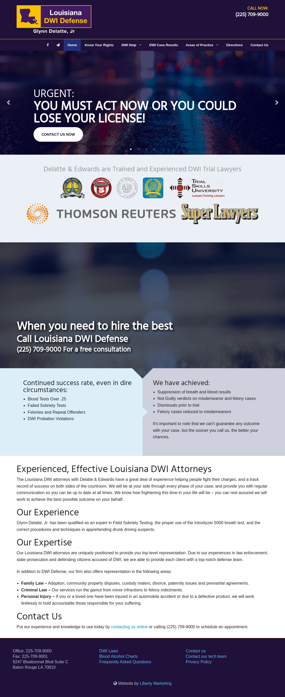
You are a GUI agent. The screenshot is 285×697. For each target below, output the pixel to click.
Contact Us (259, 45)
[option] (142, 103)
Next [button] (277, 103)
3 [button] (146, 149)
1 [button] (130, 149)
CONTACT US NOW (58, 134)
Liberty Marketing (156, 683)
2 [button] (138, 149)
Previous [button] (8, 103)
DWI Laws (108, 651)
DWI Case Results (163, 45)
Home (72, 45)
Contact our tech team (206, 656)
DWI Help (128, 45)
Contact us (196, 651)
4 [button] (154, 149)
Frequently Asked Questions (125, 662)
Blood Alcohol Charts (118, 656)
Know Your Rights (99, 45)
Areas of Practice (199, 45)
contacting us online (129, 627)
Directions (234, 45)
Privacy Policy (199, 662)
